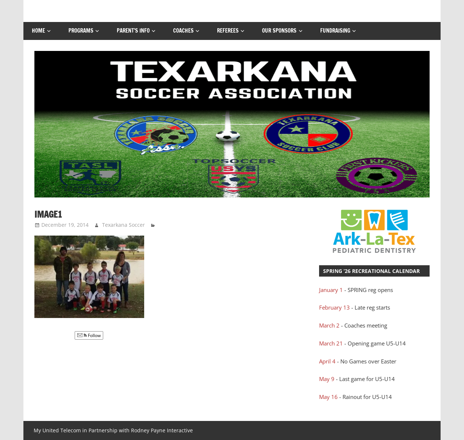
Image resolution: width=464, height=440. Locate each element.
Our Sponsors (279, 30)
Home (38, 30)
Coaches (183, 30)
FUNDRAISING (335, 30)
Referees (228, 30)
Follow (89, 335)
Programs (80, 30)
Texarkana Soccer (123, 224)
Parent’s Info (133, 30)
